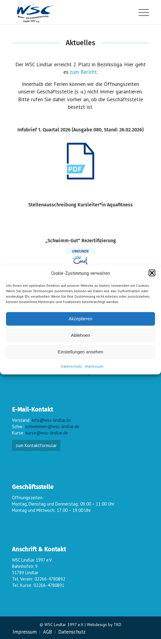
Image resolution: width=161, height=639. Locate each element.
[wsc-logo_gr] (66, 12)
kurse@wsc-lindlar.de (47, 433)
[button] (152, 273)
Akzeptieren (80, 318)
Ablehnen (80, 335)
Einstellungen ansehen (80, 351)
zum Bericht (83, 71)
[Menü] (140, 12)
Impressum (94, 366)
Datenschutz (71, 366)
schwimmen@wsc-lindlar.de (52, 426)
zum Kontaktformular (36, 445)
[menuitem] (140, 12)
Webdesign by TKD (104, 624)
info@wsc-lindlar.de (51, 420)
